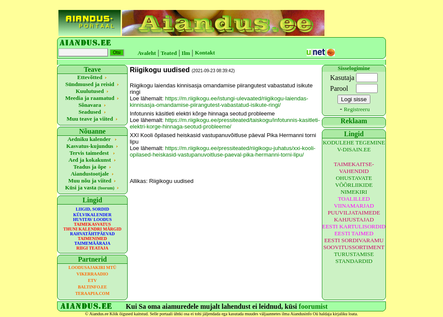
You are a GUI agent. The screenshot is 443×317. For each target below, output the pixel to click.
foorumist (313, 306)
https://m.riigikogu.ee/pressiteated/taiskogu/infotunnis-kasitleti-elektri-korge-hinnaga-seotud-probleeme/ (225, 123)
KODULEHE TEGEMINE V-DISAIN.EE (354, 146)
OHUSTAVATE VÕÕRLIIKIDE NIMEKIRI (354, 185)
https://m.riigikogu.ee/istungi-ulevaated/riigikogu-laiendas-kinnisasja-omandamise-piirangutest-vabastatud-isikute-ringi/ (219, 101)
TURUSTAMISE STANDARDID (354, 257)
